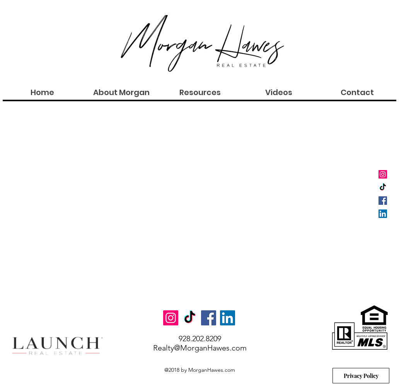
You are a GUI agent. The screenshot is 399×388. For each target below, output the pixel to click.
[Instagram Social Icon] (383, 174)
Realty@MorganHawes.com (200, 347)
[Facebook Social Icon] (383, 200)
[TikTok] (383, 187)
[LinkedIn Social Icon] (383, 213)
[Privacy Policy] (360, 375)
